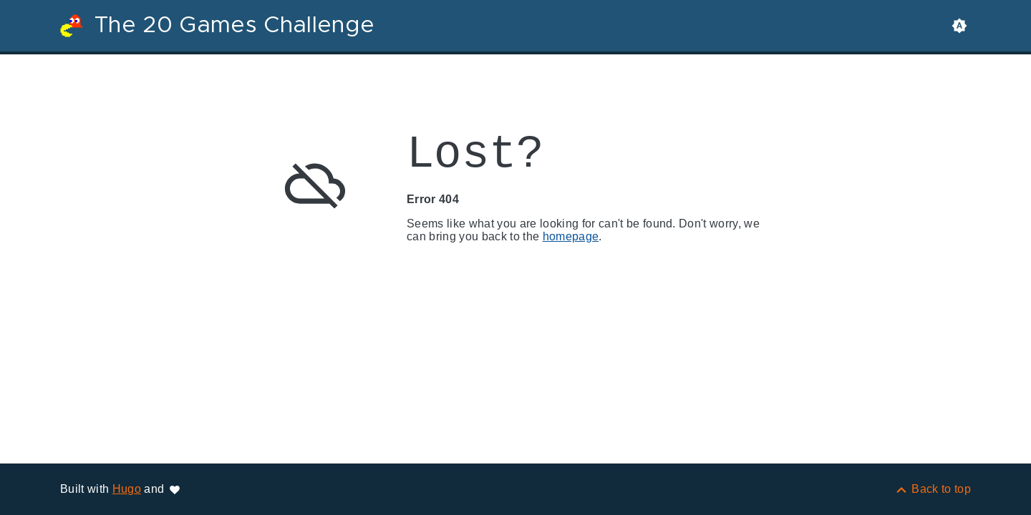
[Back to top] (932, 489)
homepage (571, 236)
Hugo (126, 489)
